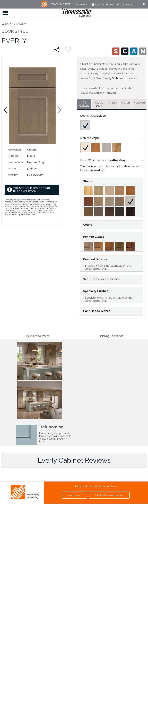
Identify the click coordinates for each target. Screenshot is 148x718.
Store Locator (74, 495)
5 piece (101, 115)
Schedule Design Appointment (109, 495)
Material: (13, 155)
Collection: (14, 149)
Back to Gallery (16, 23)
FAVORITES (81, 4)
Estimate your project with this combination (32, 190)
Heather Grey (117, 160)
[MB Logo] (44, 6)
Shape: (12, 168)
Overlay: (13, 174)
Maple (95, 138)
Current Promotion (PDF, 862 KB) (112, 4)
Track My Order (61, 4)
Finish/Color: (16, 162)
